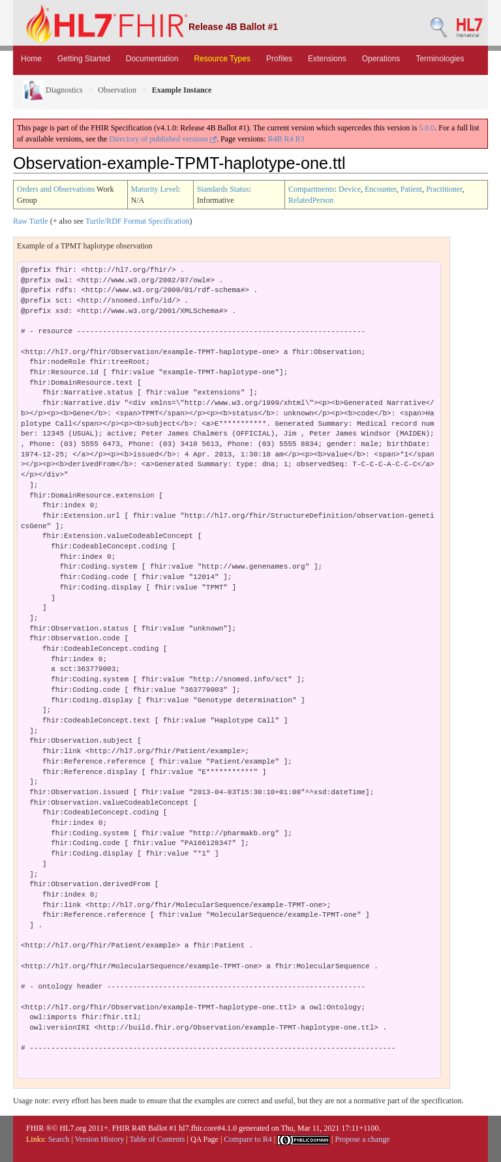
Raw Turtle (30, 221)
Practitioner (444, 189)
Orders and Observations (56, 189)
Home (31, 58)
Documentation (152, 58)
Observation (117, 90)
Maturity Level (154, 189)
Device (350, 189)
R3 (300, 138)
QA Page (204, 1139)
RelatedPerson (310, 200)
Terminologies (440, 58)
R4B (275, 138)
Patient (411, 189)
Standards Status (223, 189)
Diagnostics (53, 90)
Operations (381, 58)
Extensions (327, 58)
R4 (289, 138)
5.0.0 (426, 127)
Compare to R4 (247, 1139)
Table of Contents (157, 1139)
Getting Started (83, 58)
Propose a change (362, 1139)
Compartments (311, 189)
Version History (100, 1139)
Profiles (279, 58)
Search (59, 1139)
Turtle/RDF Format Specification (137, 221)
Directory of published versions (163, 138)
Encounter (381, 189)
